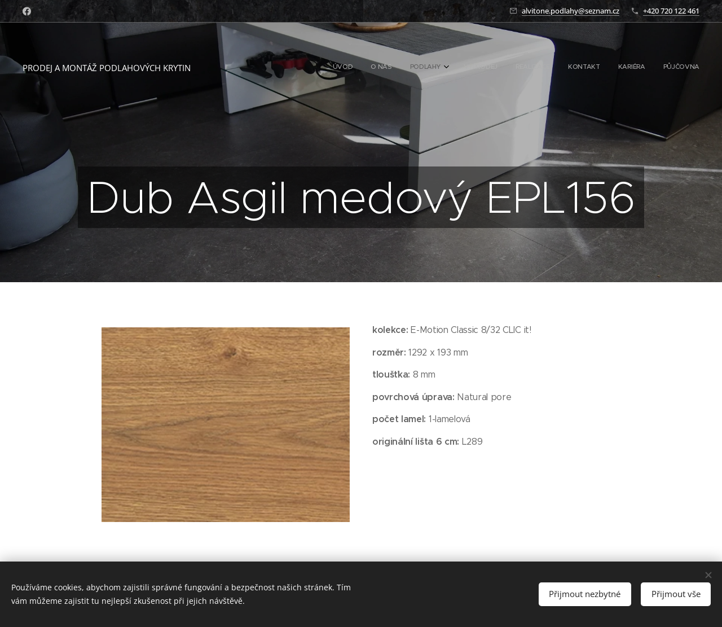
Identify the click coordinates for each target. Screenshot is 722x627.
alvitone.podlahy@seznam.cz (570, 11)
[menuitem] (570, 68)
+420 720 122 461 (671, 11)
